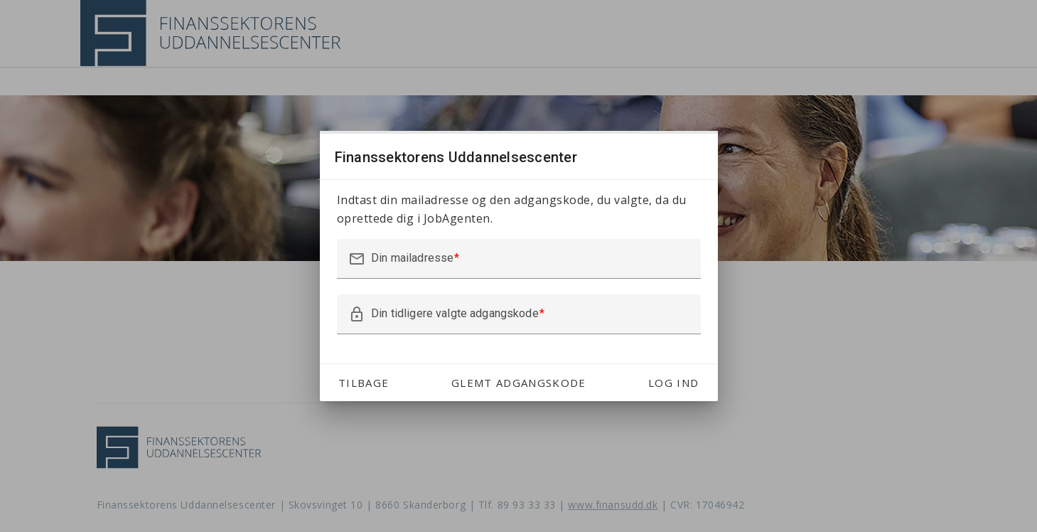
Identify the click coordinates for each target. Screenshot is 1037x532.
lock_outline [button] (356, 314)
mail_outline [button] (356, 258)
